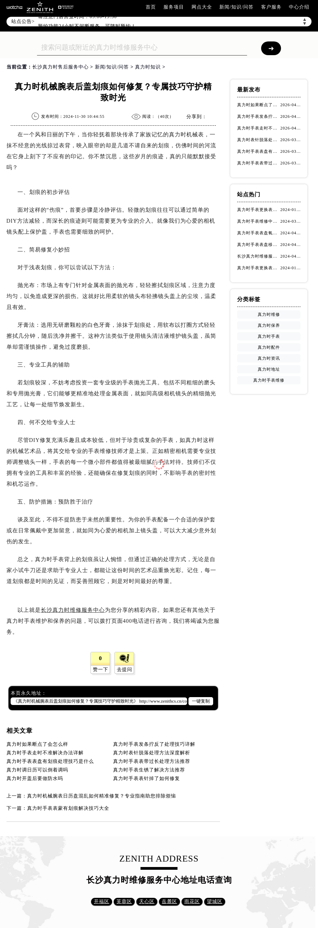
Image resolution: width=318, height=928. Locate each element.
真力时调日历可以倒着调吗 (37, 769)
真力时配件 (269, 347)
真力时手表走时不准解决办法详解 (45, 752)
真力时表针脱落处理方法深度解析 (151, 752)
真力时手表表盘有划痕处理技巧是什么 (50, 761)
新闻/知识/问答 (236, 7)
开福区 (101, 901)
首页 (151, 7)
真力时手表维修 (268, 380)
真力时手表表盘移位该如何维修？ (258, 244)
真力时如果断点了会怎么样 (37, 744)
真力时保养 (269, 325)
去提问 (124, 669)
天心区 (147, 901)
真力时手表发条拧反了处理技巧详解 (154, 744)
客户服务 (271, 7)
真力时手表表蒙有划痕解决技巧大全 (68, 808)
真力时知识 (148, 67)
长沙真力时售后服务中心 (60, 67)
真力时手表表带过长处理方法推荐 (151, 761)
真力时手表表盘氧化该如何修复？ (258, 233)
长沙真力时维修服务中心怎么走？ (258, 256)
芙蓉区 (124, 901)
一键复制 (201, 701)
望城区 (214, 901)
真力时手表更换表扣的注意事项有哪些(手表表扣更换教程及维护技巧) (258, 209)
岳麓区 (169, 901)
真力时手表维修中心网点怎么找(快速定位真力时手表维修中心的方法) (258, 221)
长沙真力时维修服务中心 (73, 610)
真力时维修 (269, 314)
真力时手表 (269, 336)
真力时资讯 (269, 358)
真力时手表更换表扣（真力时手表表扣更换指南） (258, 267)
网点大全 (202, 7)
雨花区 (192, 901)
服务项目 (173, 7)
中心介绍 (299, 7)
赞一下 (100, 669)
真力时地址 (269, 369)
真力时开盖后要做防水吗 (35, 778)
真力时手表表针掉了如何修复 (146, 778)
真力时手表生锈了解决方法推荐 (149, 769)
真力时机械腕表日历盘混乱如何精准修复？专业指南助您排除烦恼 (101, 796)
